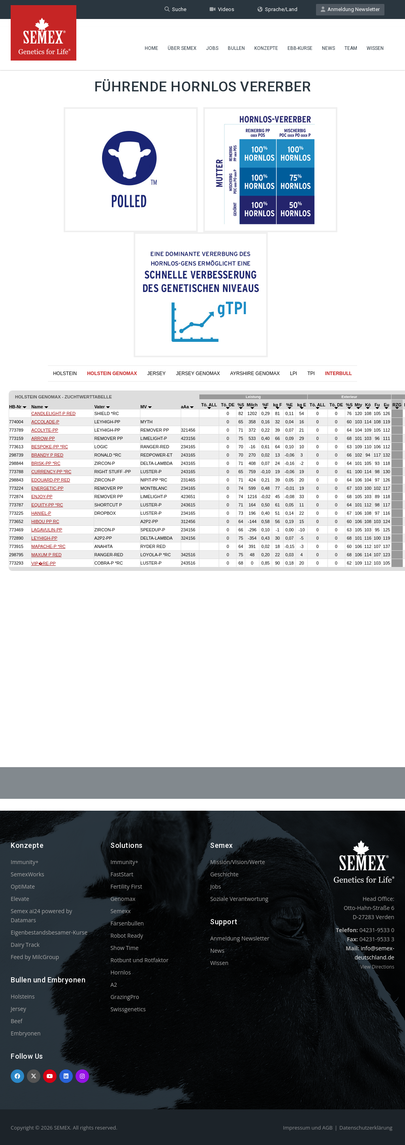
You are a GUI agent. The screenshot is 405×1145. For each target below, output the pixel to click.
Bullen (236, 41)
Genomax (122, 898)
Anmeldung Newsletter (350, 9)
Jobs (212, 41)
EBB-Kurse (300, 41)
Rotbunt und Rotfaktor (139, 960)
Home (151, 41)
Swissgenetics (128, 1009)
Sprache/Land (277, 9)
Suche (175, 9)
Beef (16, 1021)
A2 (113, 984)
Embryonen (26, 1033)
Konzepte (266, 41)
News (328, 41)
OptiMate (23, 886)
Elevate (20, 898)
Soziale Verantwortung (239, 898)
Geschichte (224, 874)
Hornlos (120, 972)
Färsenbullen (127, 923)
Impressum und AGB (308, 1127)
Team (350, 41)
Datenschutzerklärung (365, 1127)
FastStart (121, 874)
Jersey (18, 1008)
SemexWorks (27, 874)
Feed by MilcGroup (35, 957)
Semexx (120, 911)
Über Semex (182, 41)
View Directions (377, 966)
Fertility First (126, 886)
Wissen (375, 41)
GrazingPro (124, 997)
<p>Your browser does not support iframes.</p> (202, 555)
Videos (222, 9)
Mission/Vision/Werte (237, 862)
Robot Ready (126, 935)
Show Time (124, 948)
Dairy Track (25, 944)
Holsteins (23, 996)
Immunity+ (25, 862)
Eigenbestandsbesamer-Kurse (49, 932)
